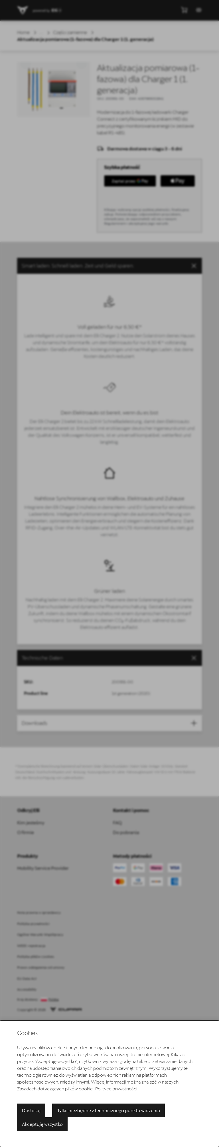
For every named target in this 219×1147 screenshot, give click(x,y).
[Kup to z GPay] (130, 181)
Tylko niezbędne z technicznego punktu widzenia (108, 1110)
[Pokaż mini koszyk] (184, 9)
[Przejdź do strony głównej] (23, 10)
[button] (109, 266)
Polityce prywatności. (116, 1088)
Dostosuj (31, 1110)
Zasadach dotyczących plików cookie (55, 1088)
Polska (53, 1000)
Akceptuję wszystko (42, 1124)
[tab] (109, 658)
